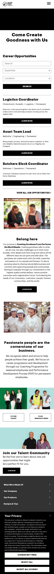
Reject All (27, 562)
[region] (27, 543)
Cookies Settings (27, 555)
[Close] (50, 515)
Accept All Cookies (27, 569)
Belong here (27, 239)
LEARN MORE (27, 121)
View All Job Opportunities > (34, 193)
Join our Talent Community (26, 453)
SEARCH (27, 86)
